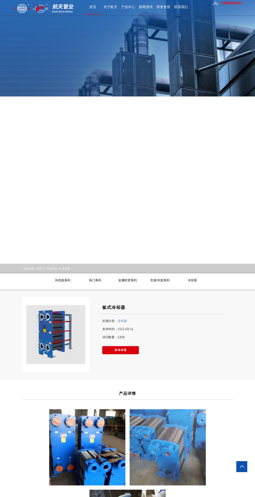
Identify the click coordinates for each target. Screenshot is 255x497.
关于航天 (110, 7)
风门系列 (95, 280)
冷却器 (66, 268)
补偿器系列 (62, 280)
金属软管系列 (127, 280)
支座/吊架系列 (160, 280)
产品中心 (128, 7)
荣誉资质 (163, 7)
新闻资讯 (146, 7)
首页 (92, 7)
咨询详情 (120, 350)
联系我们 (181, 7)
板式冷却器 (113, 307)
